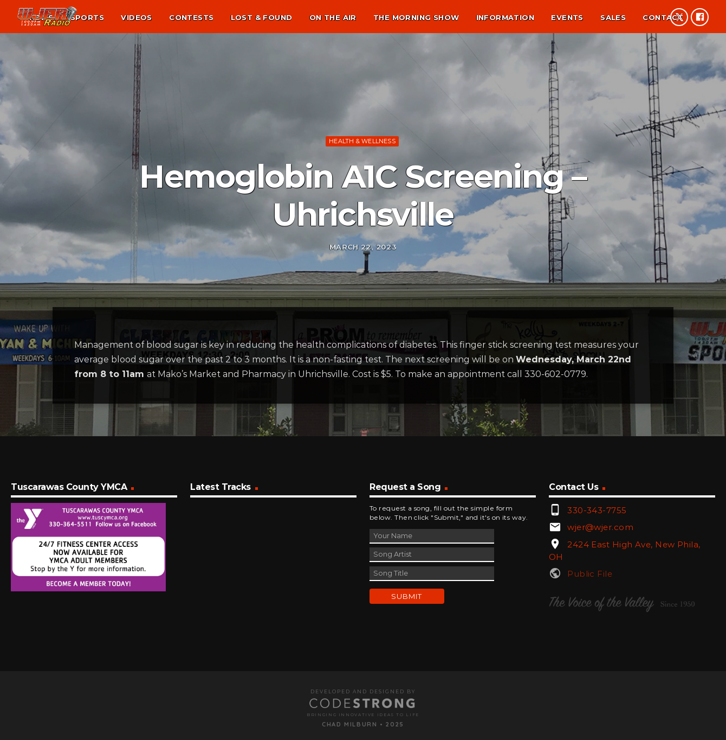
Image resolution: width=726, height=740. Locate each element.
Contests (191, 17)
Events (567, 17)
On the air (332, 17)
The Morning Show (416, 17)
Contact (663, 17)
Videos (136, 17)
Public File (589, 679)
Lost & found (262, 17)
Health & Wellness (362, 189)
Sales (613, 17)
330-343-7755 (596, 616)
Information (505, 17)
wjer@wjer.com (600, 633)
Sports (87, 17)
